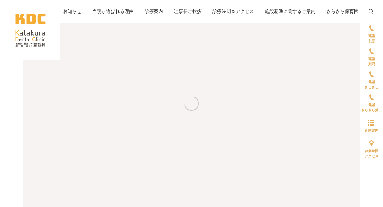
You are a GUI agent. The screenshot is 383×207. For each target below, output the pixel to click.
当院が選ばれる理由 (113, 11)
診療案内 (154, 11)
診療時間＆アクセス (233, 11)
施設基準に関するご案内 (290, 11)
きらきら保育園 (342, 11)
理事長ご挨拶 (188, 11)
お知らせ (72, 11)
